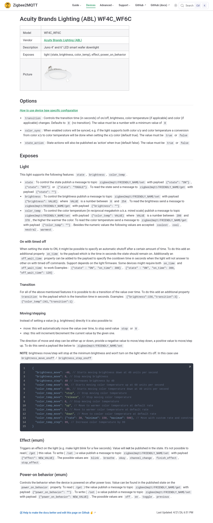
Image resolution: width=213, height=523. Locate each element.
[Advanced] (107, 5)
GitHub (139, 5)
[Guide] (77, 5)
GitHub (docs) (159, 5)
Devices (90, 5)
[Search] (194, 5)
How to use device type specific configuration (49, 110)
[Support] (125, 5)
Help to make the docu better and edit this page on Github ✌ (56, 512)
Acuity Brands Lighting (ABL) (63, 40)
